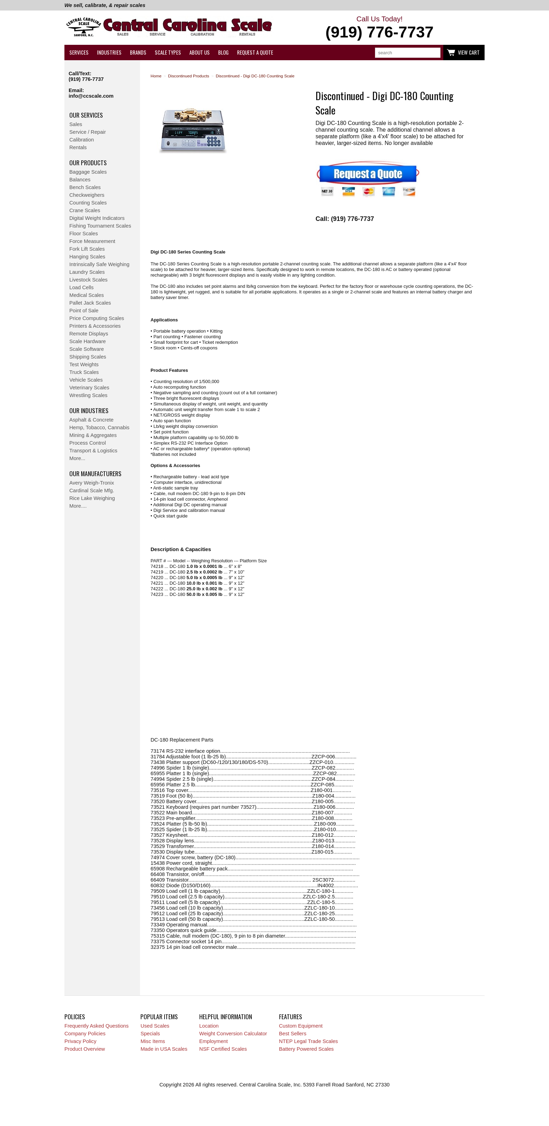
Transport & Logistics (93, 450)
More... (77, 458)
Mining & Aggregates (93, 435)
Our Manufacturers (95, 473)
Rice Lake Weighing (92, 498)
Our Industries (89, 410)
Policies (74, 1016)
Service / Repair (87, 132)
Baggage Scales (88, 172)
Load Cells (81, 287)
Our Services (86, 114)
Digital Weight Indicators (97, 218)
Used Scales (154, 1026)
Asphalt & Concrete (91, 420)
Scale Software (86, 349)
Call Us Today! (379, 28)
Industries (109, 52)
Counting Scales (88, 203)
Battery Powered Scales (306, 1049)
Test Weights (84, 364)
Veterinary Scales (89, 387)
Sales (75, 124)
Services (79, 52)
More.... (78, 506)
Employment (213, 1041)
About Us (199, 52)
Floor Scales (83, 233)
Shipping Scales (87, 357)
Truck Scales (84, 372)
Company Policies (84, 1033)
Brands (138, 52)
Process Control (87, 443)
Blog (223, 52)
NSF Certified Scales (223, 1049)
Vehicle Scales (86, 380)
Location (208, 1026)
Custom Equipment (301, 1026)
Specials (150, 1033)
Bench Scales (85, 187)
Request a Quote (255, 52)
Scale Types (168, 52)
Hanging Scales (87, 256)
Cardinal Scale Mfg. (91, 490)
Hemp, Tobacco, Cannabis (99, 427)
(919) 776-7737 (86, 79)
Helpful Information (225, 1016)
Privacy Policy (80, 1041)
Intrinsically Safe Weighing (99, 264)
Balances (79, 179)
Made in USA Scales (163, 1049)
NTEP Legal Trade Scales (308, 1041)
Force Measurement (92, 241)
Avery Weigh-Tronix (91, 483)
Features (290, 1016)
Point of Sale (83, 310)
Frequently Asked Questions (96, 1026)
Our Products (88, 162)
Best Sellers (292, 1033)
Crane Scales (84, 210)
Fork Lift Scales (87, 249)
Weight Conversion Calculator (233, 1033)
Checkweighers (86, 195)
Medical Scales (86, 295)
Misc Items (152, 1041)
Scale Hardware (87, 341)
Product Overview (84, 1049)
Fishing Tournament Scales (100, 226)
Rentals (78, 147)
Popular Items (159, 1016)
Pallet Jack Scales (90, 303)
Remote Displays (88, 333)
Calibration (81, 140)
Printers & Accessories (95, 326)
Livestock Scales (88, 280)
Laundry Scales (87, 272)
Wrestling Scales (88, 395)
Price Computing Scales (96, 318)
